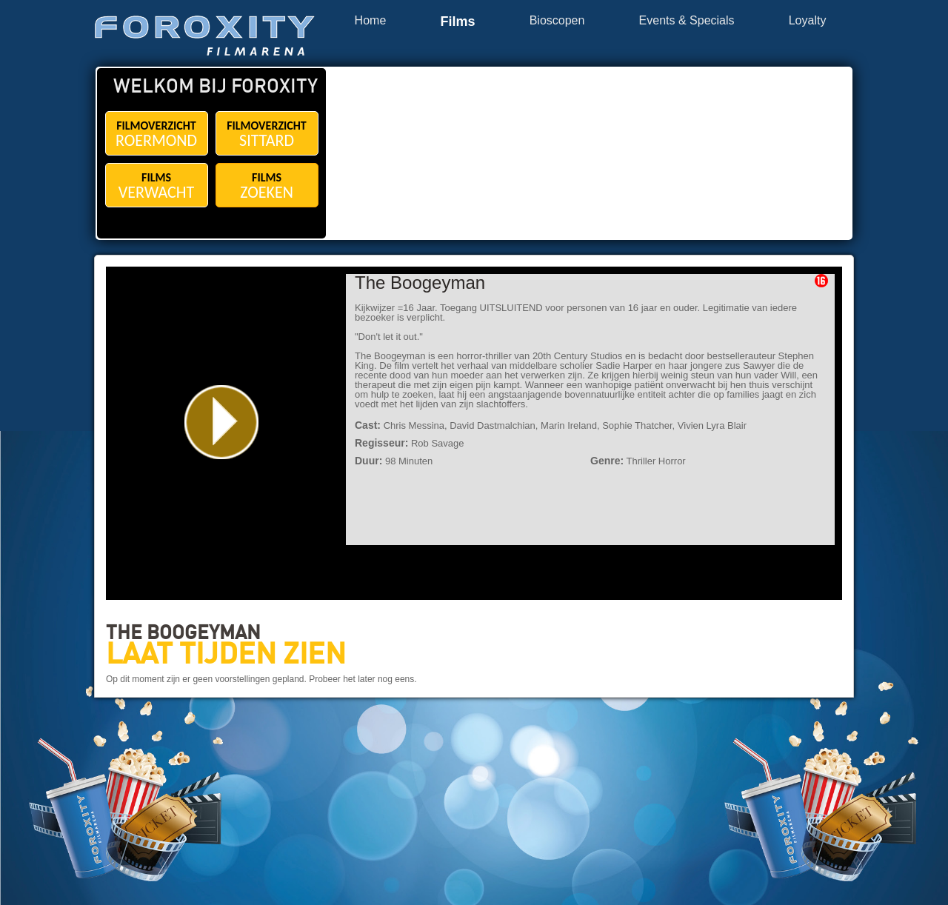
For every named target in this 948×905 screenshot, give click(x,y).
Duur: (368, 461)
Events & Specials (687, 21)
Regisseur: (381, 443)
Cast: (368, 425)
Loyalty (808, 21)
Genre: (607, 461)
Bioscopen (557, 21)
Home (371, 21)
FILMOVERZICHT (156, 134)
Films (457, 22)
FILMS (156, 186)
